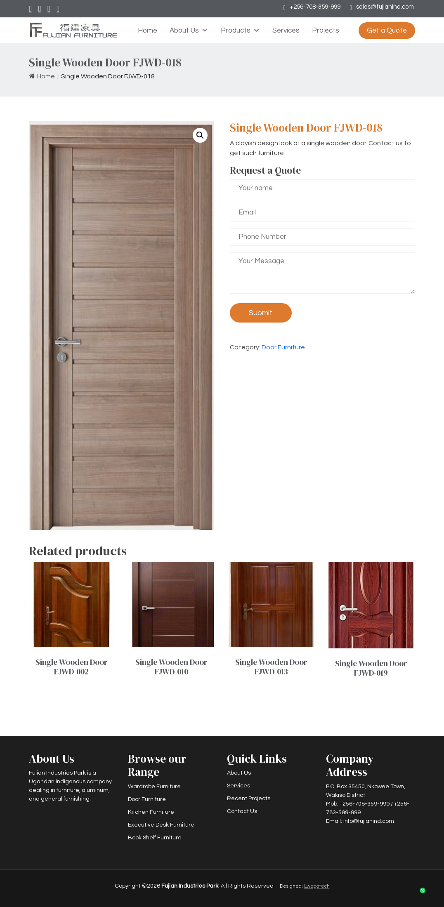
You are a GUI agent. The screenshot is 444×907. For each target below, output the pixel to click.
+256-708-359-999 (315, 7)
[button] (200, 135)
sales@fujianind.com (385, 7)
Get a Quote (387, 30)
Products (240, 30)
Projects (325, 30)
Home (147, 30)
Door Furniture (283, 347)
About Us (189, 30)
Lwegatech (317, 886)
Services (286, 30)
